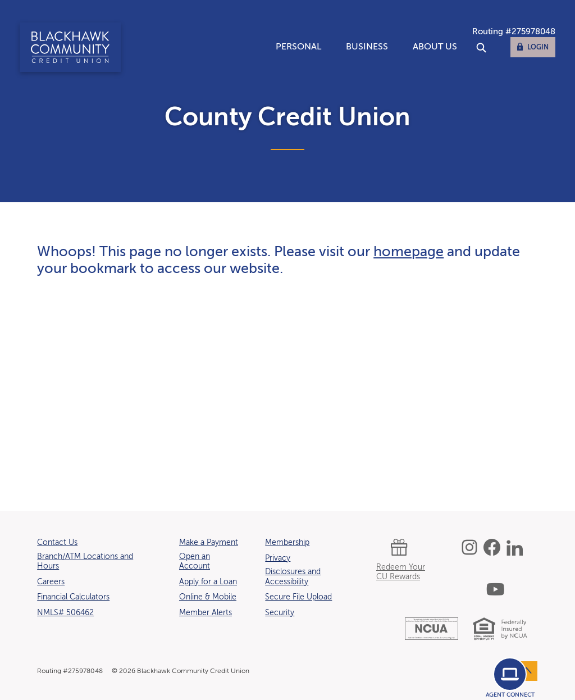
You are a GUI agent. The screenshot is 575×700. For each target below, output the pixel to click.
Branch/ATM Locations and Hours (85, 562)
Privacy (277, 558)
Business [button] (367, 47)
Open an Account (194, 562)
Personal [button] (298, 47)
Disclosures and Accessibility (293, 577)
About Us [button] (435, 47)
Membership (287, 543)
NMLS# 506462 (65, 613)
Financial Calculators (73, 597)
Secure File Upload (298, 597)
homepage (408, 253)
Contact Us (57, 543)
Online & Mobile (207, 597)
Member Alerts (205, 613)
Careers (51, 582)
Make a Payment (208, 543)
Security (279, 613)
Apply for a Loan (208, 582)
